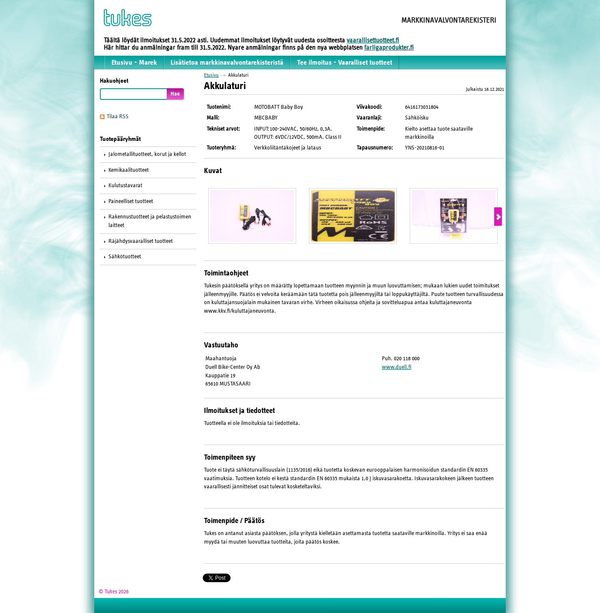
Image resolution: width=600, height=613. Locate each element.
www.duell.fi (396, 367)
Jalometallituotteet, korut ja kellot (147, 154)
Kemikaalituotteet (128, 170)
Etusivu (211, 75)
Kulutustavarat (125, 185)
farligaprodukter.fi (389, 47)
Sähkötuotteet (124, 257)
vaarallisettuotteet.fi (373, 40)
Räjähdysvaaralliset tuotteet (140, 241)
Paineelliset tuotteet (130, 201)
